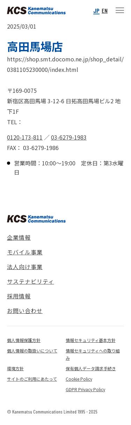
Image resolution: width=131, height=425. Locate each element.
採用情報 (19, 296)
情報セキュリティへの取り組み (93, 354)
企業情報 (19, 237)
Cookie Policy (79, 379)
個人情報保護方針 (24, 340)
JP (96, 10)
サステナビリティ (30, 281)
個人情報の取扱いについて (32, 350)
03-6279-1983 (69, 137)
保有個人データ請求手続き (91, 368)
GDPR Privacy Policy (85, 389)
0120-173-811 (25, 137)
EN (105, 10)
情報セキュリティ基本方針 (91, 340)
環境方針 (15, 368)
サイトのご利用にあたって (32, 379)
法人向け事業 (25, 266)
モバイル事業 (25, 252)
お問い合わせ (25, 310)
